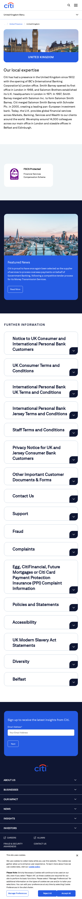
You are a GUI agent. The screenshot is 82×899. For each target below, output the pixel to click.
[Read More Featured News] (15, 289)
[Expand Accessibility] (73, 625)
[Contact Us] (56, 846)
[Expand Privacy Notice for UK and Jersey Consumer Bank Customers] (73, 459)
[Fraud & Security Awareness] (19, 846)
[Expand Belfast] (73, 682)
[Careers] (19, 839)
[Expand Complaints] (73, 552)
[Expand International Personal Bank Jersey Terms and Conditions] (73, 415)
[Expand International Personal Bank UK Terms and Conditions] (73, 393)
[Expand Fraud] (73, 534)
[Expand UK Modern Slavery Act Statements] (73, 646)
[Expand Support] (73, 516)
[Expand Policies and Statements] (73, 607)
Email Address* (15, 727)
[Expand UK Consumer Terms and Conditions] (73, 372)
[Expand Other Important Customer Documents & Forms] (73, 481)
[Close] (77, 855)
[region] (41, 875)
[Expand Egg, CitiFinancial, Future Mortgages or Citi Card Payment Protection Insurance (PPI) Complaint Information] (73, 590)
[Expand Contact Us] (73, 499)
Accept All (66, 893)
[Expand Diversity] (73, 664)
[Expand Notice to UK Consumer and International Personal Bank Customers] (73, 350)
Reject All (47, 893)
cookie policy (34, 867)
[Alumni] (56, 839)
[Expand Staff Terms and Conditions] (73, 433)
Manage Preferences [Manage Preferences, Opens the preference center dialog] (17, 893)
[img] (68, 5)
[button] (41, 15)
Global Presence (15, 24)
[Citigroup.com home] (41, 768)
